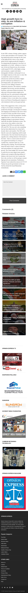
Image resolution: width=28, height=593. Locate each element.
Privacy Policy (4, 573)
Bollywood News (5, 547)
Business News (4, 541)
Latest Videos (4, 552)
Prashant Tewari (7, 331)
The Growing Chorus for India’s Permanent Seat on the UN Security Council (13, 245)
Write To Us (3, 577)
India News (3, 543)
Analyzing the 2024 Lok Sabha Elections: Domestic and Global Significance (12, 281)
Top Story (3, 537)
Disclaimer (3, 571)
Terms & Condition (5, 568)
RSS (2, 581)
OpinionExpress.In (7, 26)
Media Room (4, 566)
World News (4, 545)
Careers (3, 564)
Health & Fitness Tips (6, 550)
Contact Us (3, 579)
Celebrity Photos (5, 554)
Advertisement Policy (6, 575)
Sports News (4, 539)
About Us (3, 562)
